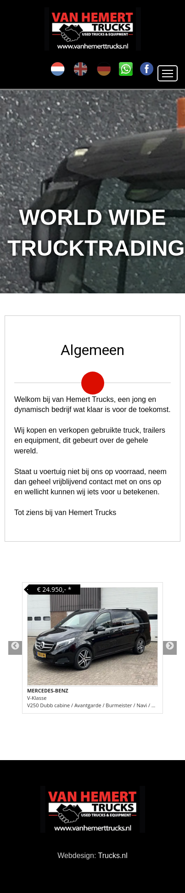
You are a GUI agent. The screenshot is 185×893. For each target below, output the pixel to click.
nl (58, 69)
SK (126, 69)
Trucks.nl (113, 855)
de (104, 69)
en (81, 69)
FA (147, 69)
